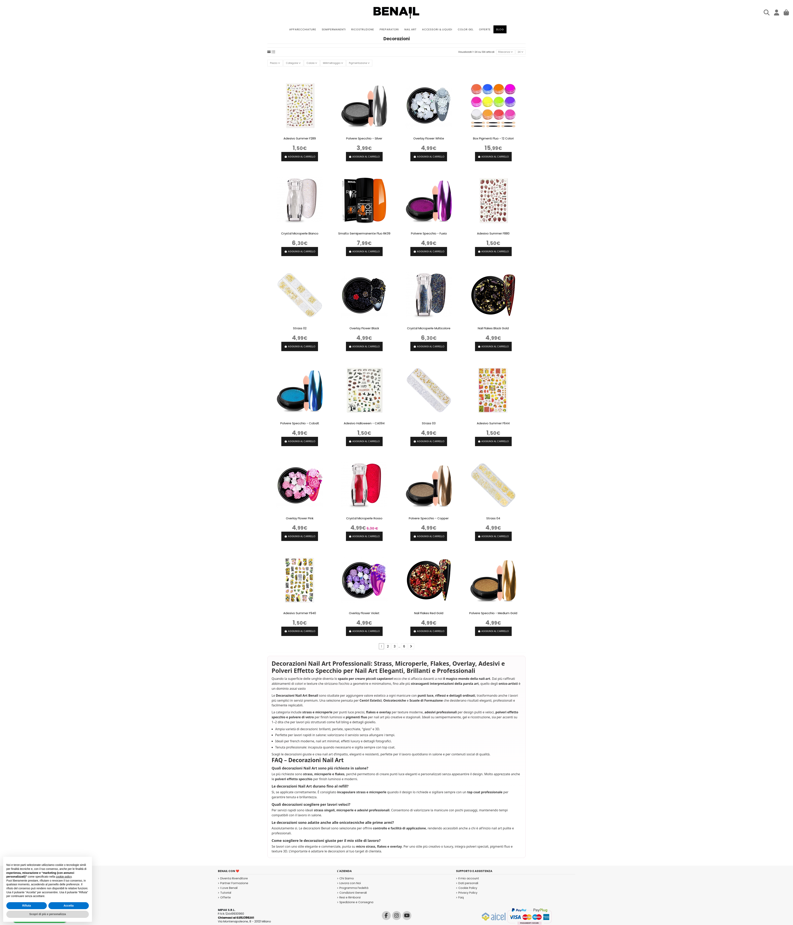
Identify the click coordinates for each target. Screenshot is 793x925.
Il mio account (468, 878)
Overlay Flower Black (364, 328)
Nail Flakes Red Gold (428, 613)
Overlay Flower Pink (299, 518)
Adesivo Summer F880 (493, 233)
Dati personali (468, 883)
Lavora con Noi (350, 883)
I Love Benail (229, 888)
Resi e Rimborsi (350, 897)
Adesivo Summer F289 (299, 138)
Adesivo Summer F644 (493, 423)
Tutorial (225, 893)
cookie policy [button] (64, 876)
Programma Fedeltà (353, 888)
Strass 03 (429, 423)
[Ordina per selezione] (505, 52)
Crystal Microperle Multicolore (428, 328)
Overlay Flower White (428, 138)
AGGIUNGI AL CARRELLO (299, 156)
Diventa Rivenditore (234, 878)
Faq (461, 897)
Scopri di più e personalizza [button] (47, 914)
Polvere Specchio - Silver (364, 138)
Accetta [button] (69, 905)
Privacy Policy (467, 893)
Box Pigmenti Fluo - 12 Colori (493, 138)
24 (520, 52)
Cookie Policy (467, 888)
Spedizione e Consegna (356, 902)
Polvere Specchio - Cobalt (299, 423)
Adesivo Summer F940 (299, 613)
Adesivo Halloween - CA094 (364, 423)
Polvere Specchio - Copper (429, 518)
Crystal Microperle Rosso (364, 518)
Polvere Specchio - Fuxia (429, 233)
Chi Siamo (346, 878)
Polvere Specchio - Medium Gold (493, 613)
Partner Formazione (234, 883)
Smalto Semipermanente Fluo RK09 (364, 233)
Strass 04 (493, 518)
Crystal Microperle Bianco (299, 233)
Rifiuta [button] (26, 905)
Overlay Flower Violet (364, 613)
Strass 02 (299, 328)
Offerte (225, 897)
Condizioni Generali (353, 893)
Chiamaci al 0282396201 (236, 918)
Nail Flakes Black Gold (493, 328)
